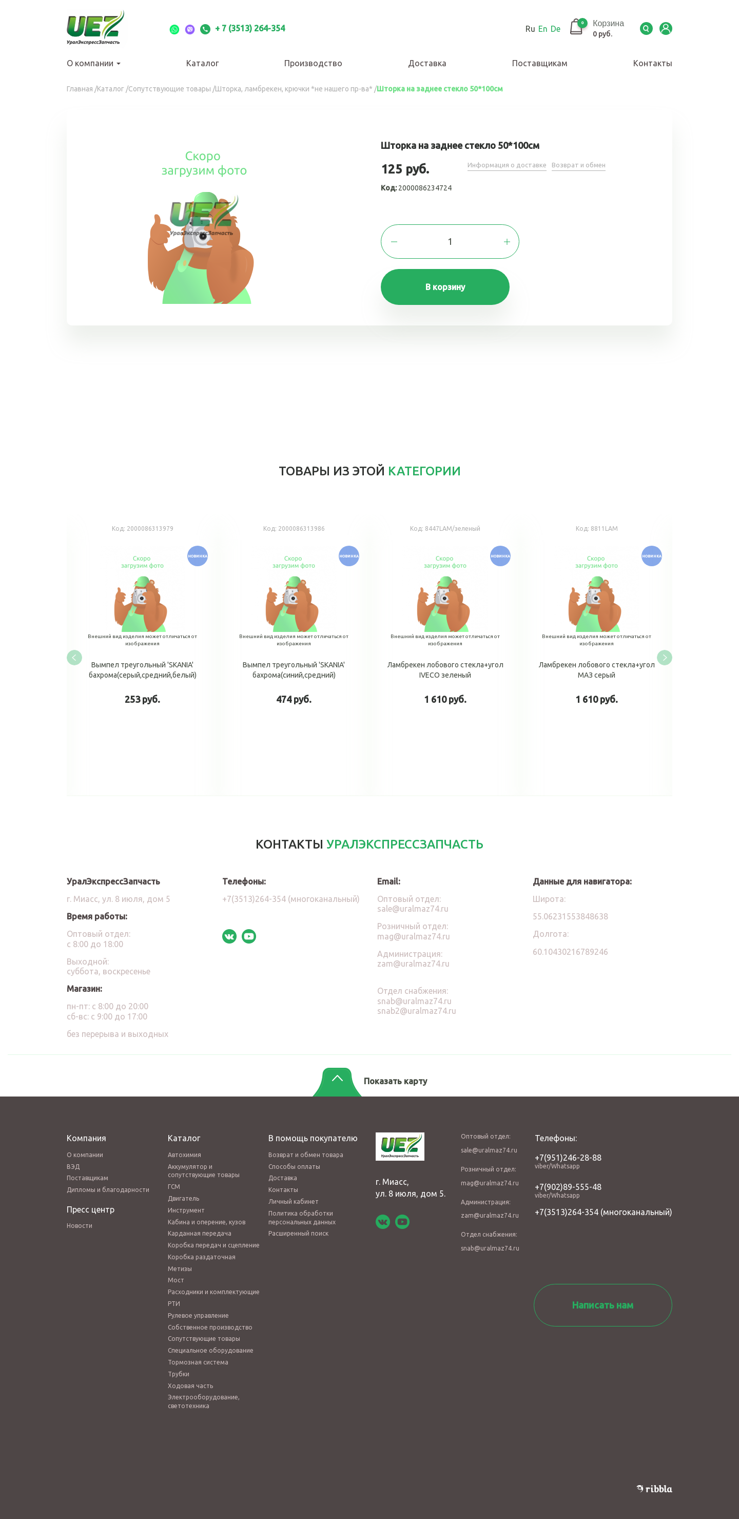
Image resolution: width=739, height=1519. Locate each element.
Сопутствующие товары (204, 1329)
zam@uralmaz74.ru (413, 954)
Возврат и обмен (583, 165)
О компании (94, 63)
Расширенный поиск (298, 1224)
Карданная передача (199, 1224)
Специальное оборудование (211, 1341)
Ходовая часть (190, 1376)
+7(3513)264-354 (566, 1202)
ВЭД (73, 1156)
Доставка (427, 63)
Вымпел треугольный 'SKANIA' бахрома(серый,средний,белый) (142, 653)
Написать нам (602, 1295)
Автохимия (184, 1145)
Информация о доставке (509, 165)
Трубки (178, 1364)
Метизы (180, 1259)
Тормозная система (198, 1353)
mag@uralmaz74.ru (413, 926)
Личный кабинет (293, 1191)
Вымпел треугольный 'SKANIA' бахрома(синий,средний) (293, 653)
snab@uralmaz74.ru (414, 991)
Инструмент (186, 1200)
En (532, 28)
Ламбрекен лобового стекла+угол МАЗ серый (596, 653)
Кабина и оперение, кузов (206, 1212)
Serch (641, 28)
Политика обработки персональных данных (302, 1208)
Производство (313, 63)
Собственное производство (210, 1317)
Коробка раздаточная (202, 1247)
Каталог (202, 63)
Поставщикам (540, 63)
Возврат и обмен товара (305, 1145)
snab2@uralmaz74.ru (416, 1001)
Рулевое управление (198, 1305)
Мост (176, 1270)
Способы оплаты (294, 1156)
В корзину (450, 289)
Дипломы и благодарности (108, 1180)
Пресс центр (90, 1199)
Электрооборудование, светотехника (204, 1392)
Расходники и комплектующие (214, 1282)
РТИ (174, 1294)
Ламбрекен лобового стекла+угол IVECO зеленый (445, 653)
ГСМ (174, 1177)
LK (664, 28)
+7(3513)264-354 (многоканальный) (291, 889)
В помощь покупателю (313, 1128)
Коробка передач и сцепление (214, 1236)
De (545, 28)
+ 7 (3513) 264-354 (242, 28)
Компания (86, 1128)
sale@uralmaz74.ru (413, 899)
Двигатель (183, 1188)
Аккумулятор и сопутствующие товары (204, 1161)
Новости (79, 1216)
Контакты (652, 63)
